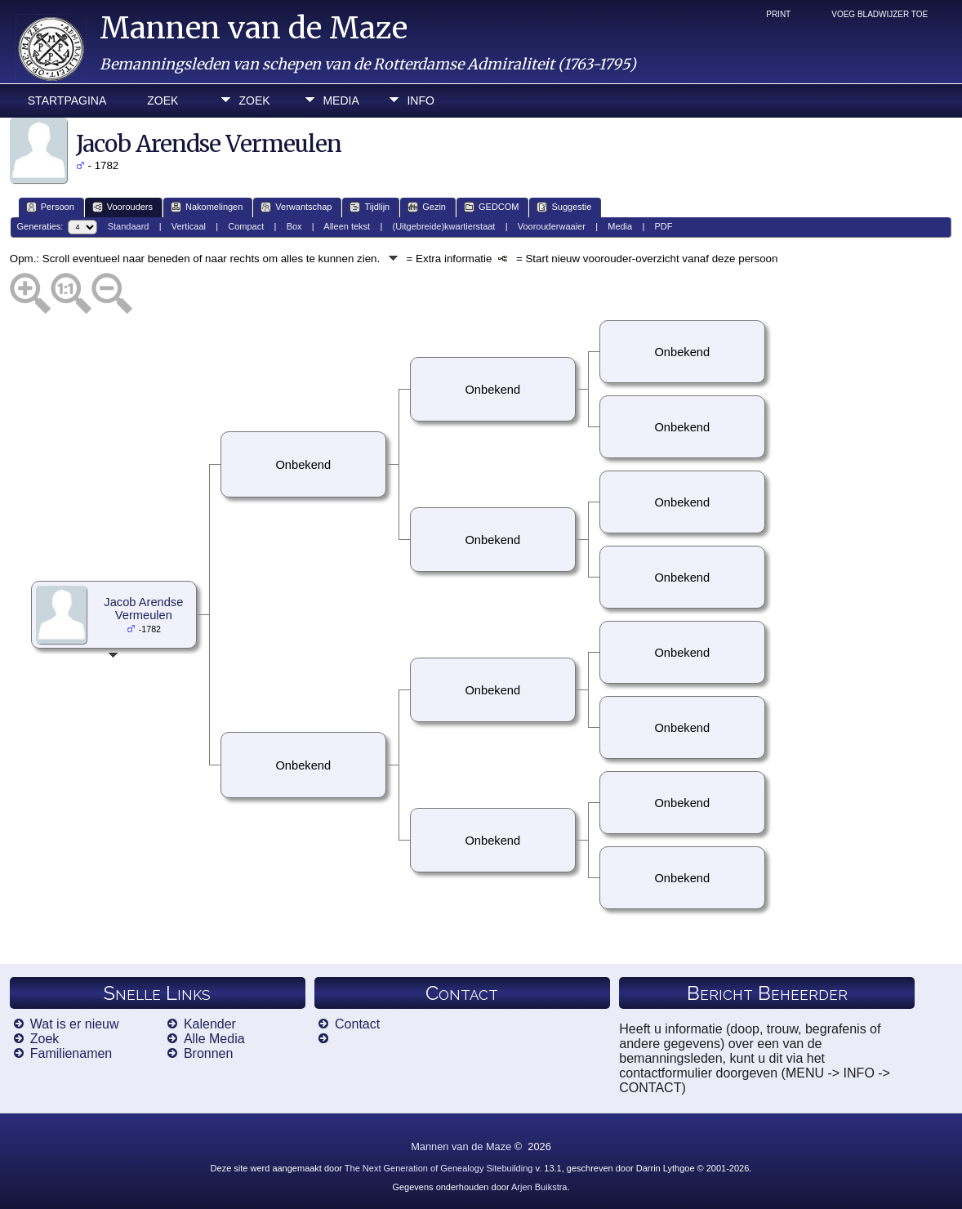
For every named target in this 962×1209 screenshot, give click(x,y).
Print (778, 14)
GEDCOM (491, 207)
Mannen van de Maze (254, 28)
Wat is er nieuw (74, 1024)
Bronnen (209, 1053)
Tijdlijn (370, 207)
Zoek (162, 100)
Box (294, 226)
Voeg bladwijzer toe (879, 14)
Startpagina (67, 100)
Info (420, 100)
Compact (246, 226)
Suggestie (564, 207)
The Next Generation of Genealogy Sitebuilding (439, 1168)
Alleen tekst (346, 226)
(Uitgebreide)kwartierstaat (443, 226)
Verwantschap (296, 207)
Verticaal (188, 226)
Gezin (427, 207)
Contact (357, 1024)
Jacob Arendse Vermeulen (143, 609)
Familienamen (71, 1053)
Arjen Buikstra (539, 1187)
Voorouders (122, 207)
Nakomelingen (207, 207)
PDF (664, 226)
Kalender (210, 1024)
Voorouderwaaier (552, 226)
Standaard (128, 226)
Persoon (50, 207)
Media (341, 100)
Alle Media (214, 1039)
